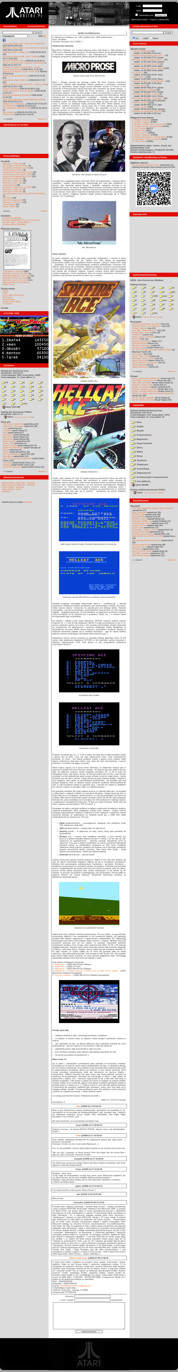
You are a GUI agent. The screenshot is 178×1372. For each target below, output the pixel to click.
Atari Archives (9, 299)
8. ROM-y (137, 452)
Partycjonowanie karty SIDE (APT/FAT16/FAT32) (24, 193)
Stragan (134, 376)
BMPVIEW (7, 198)
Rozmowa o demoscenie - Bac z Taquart (20, 56)
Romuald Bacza (139, 343)
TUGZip (30, 417)
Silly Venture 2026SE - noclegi (145, 94)
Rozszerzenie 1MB (140, 532)
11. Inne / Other (139, 141)
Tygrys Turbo (138, 527)
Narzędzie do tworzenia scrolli (16, 168)
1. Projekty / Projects (141, 120)
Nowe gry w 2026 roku (12, 163)
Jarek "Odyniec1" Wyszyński (144, 362)
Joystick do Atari (139, 525)
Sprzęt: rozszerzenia (141, 387)
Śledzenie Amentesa (141, 345)
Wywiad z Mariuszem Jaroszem (146, 324)
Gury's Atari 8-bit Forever (13, 295)
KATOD (135, 339)
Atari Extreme (9, 112)
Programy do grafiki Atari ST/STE (146, 111)
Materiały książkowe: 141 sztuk (16, 276)
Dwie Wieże (8, 456)
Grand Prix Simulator (12, 467)
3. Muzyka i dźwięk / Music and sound (148, 124)
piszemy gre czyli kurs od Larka (146, 64)
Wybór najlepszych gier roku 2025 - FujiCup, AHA (24, 84)
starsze (44, 211)
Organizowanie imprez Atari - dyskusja (18, 483)
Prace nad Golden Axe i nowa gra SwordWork (23, 43)
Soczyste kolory (139, 547)
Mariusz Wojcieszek (141, 341)
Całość (8, 417)
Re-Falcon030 (9, 106)
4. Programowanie (141, 435)
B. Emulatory (139, 460)
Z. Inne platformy (140, 481)
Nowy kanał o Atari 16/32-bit (15, 80)
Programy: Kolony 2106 (142, 385)
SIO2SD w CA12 (139, 519)
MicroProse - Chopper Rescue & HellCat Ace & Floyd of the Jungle (86, 971)
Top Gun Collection (62, 975)
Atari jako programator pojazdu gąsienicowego (23, 99)
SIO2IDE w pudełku (140, 553)
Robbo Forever (9, 441)
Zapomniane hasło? (139, 19)
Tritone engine (9, 204)
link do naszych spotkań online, (145, 165)
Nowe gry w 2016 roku (12, 189)
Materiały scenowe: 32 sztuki (15, 274)
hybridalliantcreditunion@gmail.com (75, 1286)
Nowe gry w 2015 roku (12, 191)
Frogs (5, 428)
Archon (6, 452)
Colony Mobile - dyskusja (13, 487)
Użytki (146, 38)
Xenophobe (8, 439)
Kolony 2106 (8, 443)
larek (78, 1135)
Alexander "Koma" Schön (143, 358)
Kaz (78, 1106)
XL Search (7, 304)
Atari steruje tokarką (141, 555)
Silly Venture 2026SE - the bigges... (147, 98)
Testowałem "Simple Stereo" (144, 530)
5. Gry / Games (139, 128)
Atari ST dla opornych (12, 200)
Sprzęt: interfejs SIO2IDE (143, 398)
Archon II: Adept (10, 445)
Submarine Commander (13, 426)
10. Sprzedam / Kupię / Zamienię (146, 139)
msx (163, 300)
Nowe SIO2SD (138, 517)
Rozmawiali (135, 322)
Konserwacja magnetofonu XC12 (17, 176)
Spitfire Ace (59, 964)
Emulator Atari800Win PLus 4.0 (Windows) (21, 220)
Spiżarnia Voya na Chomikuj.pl (16, 282)
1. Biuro (136, 422)
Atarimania (7, 297)
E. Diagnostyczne (141, 473)
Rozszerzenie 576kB (141, 545)
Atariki (5, 291)
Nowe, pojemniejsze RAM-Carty (146, 378)
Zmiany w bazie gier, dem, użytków (147, 68)
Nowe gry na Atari (140, 107)
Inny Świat (7, 463)
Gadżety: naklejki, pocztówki (144, 389)
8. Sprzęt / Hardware (141, 135)
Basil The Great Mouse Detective (17, 458)
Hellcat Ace (59, 969)
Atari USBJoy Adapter (141, 383)
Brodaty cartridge (10, 89)
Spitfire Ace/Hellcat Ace (13, 448)
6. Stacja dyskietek (141, 443)
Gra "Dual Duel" (139, 85)
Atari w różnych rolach (142, 551)
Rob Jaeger (137, 354)
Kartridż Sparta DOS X (13, 170)
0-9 (5, 382)
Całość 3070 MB (11, 407)
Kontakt (4, 308)
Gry (137, 38)
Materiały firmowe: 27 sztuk (15, 278)
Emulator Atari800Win (12, 218)
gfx (172, 292)
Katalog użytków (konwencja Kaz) (146, 410)
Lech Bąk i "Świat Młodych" (144, 330)
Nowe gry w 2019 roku (12, 181)
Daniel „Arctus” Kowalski (143, 337)
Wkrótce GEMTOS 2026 (13, 61)
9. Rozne (137, 456)
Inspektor (7, 465)
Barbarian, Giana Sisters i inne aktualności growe (24, 48)
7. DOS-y (137, 448)
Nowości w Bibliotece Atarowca (16, 95)
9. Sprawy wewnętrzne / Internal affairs (149, 137)
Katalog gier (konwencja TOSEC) (16, 412)
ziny (153, 313)
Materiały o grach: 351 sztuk (15, 280)
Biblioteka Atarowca (10, 229)
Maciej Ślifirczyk (139, 360)
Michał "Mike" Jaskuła (141, 332)
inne (23, 403)
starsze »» (42, 119)
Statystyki (6, 491)
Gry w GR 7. (137, 72)
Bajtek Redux (8, 284)
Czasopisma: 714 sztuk (13, 271)
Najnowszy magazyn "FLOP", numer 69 (20, 71)
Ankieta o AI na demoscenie (15, 76)
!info (154, 296)
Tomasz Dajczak (139, 328)
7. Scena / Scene (139, 133)
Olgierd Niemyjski (140, 367)
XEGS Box (137, 549)
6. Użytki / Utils (138, 130)
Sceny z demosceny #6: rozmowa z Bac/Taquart (24, 63)
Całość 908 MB (140, 485)
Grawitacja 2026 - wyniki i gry (15, 52)
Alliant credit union (78, 1258)
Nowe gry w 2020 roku (12, 178)
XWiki (5, 293)
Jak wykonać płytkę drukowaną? (146, 540)
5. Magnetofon (139, 439)
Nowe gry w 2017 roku (12, 183)
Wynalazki (135, 506)
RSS (41, 36)
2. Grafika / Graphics (141, 122)
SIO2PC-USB (138, 514)
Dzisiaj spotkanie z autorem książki (18, 91)
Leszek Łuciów (138, 347)
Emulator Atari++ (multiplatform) (16, 222)
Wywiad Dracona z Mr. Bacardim (146, 326)
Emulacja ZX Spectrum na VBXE (17, 187)
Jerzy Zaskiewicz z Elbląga (144, 90)
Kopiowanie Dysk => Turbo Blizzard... (148, 81)
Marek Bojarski (138, 365)
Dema (155, 38)
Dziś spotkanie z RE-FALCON (16, 108)
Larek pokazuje (9, 185)
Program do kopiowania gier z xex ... (148, 55)
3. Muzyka (137, 431)
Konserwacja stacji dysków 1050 (17, 174)
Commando (8, 435)
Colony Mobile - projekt (12, 489)
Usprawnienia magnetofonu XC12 (17, 172)
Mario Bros (7, 437)
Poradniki (5, 161)
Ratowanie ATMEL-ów (142, 521)
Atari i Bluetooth (139, 512)
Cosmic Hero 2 (138, 77)
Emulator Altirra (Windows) (14, 224)
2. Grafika (137, 426)
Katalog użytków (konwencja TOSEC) (147, 490)
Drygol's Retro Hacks (12, 301)
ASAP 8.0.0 (8, 114)
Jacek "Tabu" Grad (140, 356)
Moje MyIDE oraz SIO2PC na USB (147, 536)
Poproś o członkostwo (159, 19)
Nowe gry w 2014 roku (12, 202)
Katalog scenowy (138, 284)
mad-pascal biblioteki (141, 51)
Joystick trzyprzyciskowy (143, 534)
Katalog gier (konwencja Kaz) (14, 371)
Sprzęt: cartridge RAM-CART (145, 391)
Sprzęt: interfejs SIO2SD (143, 400)
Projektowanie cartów (141, 523)
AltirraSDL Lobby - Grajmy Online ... (148, 60)
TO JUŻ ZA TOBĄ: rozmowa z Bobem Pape (151, 350)
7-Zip (24, 417)
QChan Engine (9, 206)
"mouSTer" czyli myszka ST (144, 380)
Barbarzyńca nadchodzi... (14, 104)
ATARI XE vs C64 (140, 103)
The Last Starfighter (11, 454)
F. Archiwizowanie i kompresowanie (149, 477)
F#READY (136, 335)
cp (171, 287)
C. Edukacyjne (139, 464)
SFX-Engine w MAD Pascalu (15, 166)
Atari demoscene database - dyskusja (18, 485)
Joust (5, 432)
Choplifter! (7, 430)
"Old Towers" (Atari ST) (13, 424)
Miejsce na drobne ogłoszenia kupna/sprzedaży (153, 393)
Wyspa (6, 450)
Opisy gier (6, 422)
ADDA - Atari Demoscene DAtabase (146, 280)
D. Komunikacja (140, 469)
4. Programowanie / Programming (147, 126)
